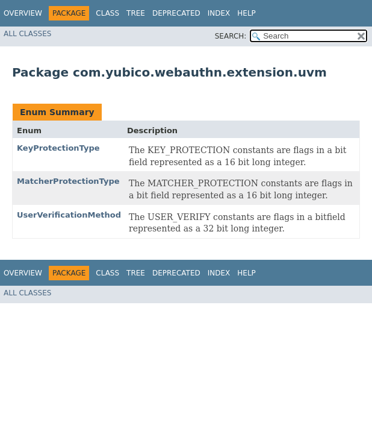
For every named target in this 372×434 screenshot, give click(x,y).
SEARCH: (231, 36)
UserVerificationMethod (69, 214)
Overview (23, 13)
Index (219, 13)
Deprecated (176, 13)
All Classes (27, 34)
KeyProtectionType (58, 148)
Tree (135, 13)
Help (246, 13)
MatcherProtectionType (68, 181)
